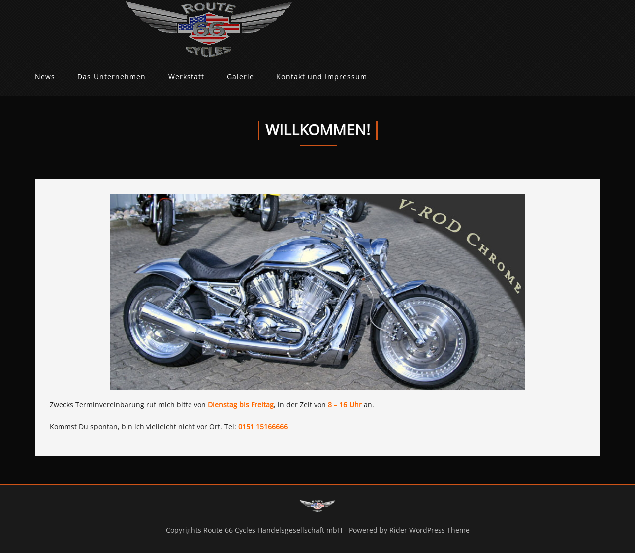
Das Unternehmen (111, 76)
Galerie (240, 76)
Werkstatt (186, 76)
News (45, 76)
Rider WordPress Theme (429, 530)
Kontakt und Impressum (321, 76)
